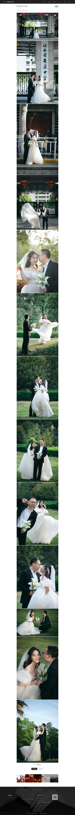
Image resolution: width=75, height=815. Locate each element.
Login (48, 813)
